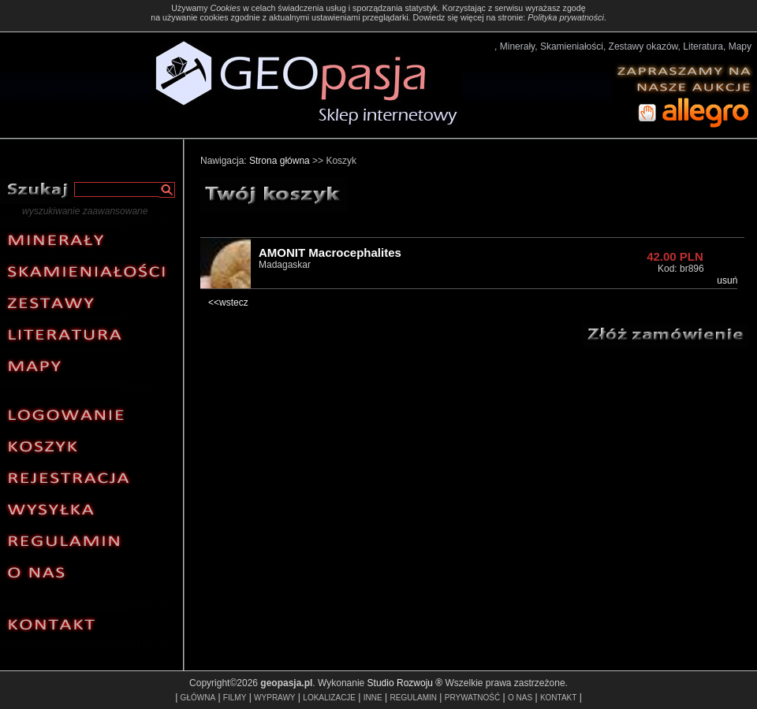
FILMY (234, 697)
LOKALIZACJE (329, 697)
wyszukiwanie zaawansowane (84, 211)
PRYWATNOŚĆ (472, 697)
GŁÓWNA (198, 697)
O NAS (520, 697)
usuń (727, 280)
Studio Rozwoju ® (405, 683)
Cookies (225, 8)
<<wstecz (228, 302)
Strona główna (279, 160)
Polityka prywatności (566, 17)
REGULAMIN (413, 697)
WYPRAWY (274, 697)
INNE (373, 697)
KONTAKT (558, 697)
